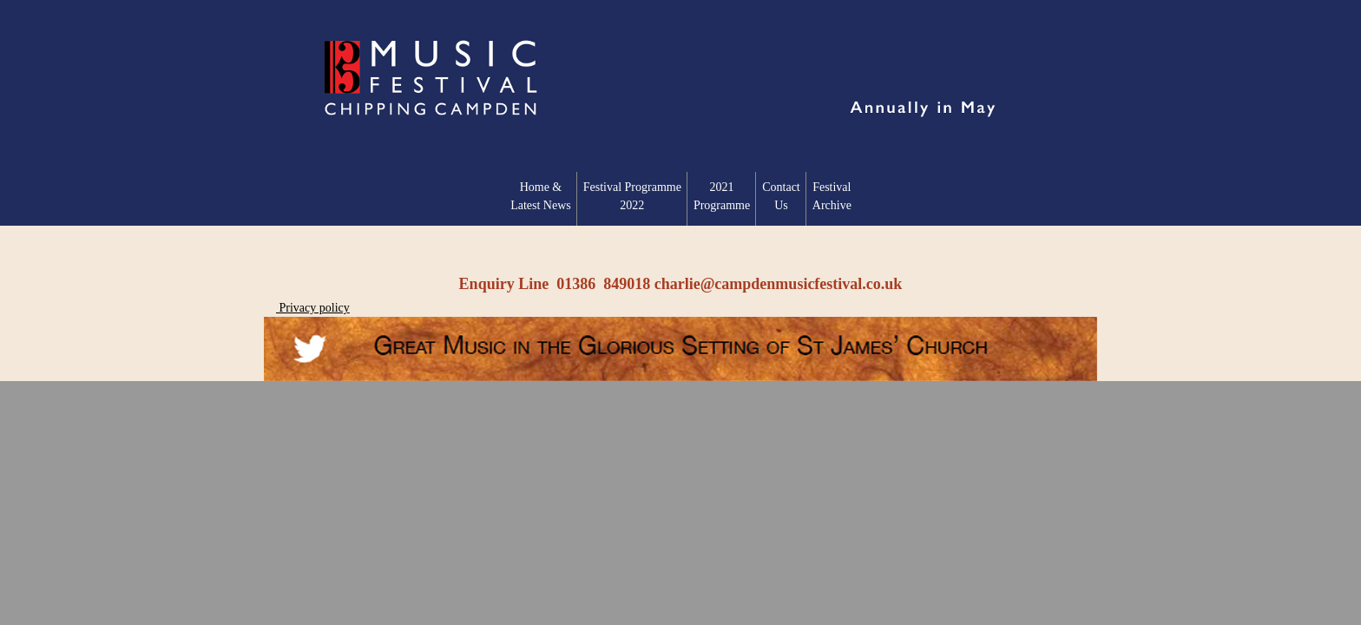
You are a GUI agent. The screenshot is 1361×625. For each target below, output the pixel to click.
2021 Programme (722, 196)
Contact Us (781, 196)
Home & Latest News (540, 196)
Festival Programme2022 (632, 196)
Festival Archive (831, 196)
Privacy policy (313, 307)
